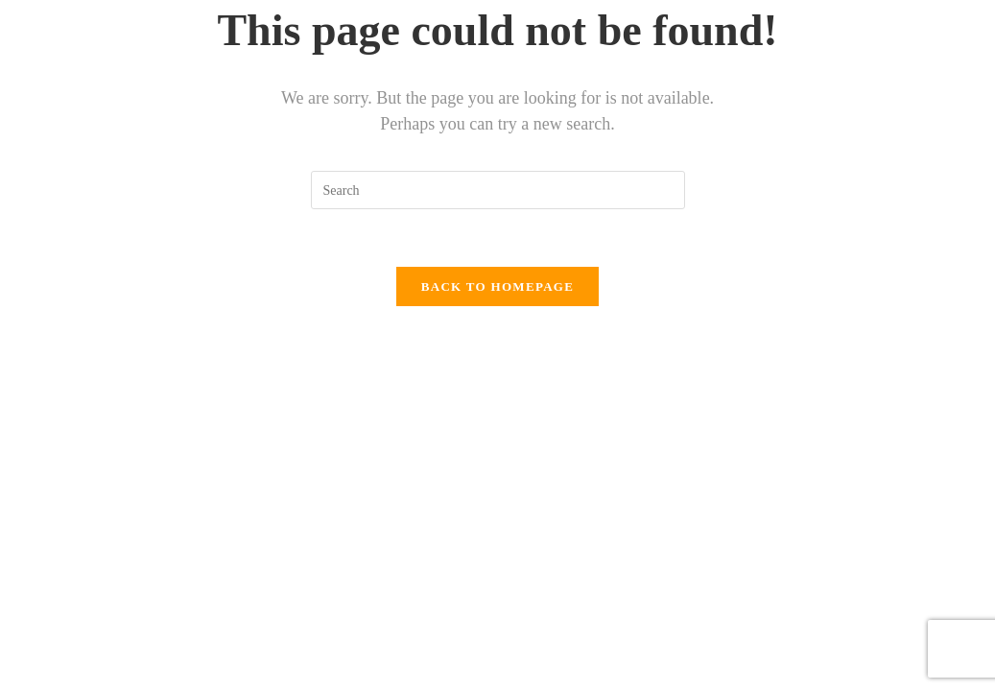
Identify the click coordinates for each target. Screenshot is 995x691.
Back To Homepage (497, 286)
